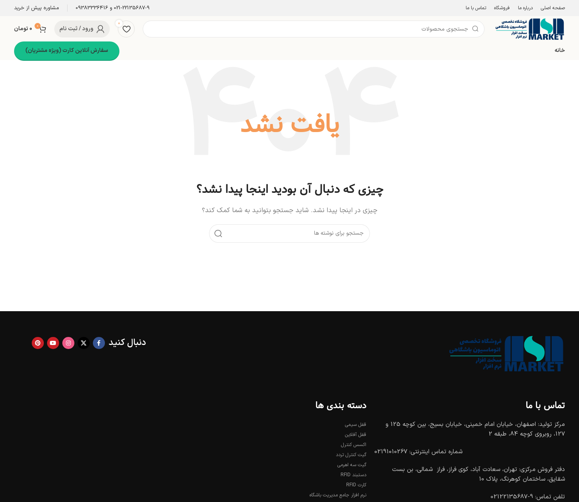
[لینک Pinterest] (38, 343)
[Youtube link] (53, 343)
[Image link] (504, 353)
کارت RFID (356, 485)
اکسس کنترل (353, 444)
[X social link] (84, 343)
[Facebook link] (99, 343)
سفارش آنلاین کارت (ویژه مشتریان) (66, 50)
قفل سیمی (355, 424)
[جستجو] (314, 29)
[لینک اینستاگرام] (68, 343)
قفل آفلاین (355, 434)
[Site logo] (529, 28)
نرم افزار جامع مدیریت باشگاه (338, 495)
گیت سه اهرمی (351, 465)
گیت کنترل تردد (351, 455)
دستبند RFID (353, 475)
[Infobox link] (113, 8)
